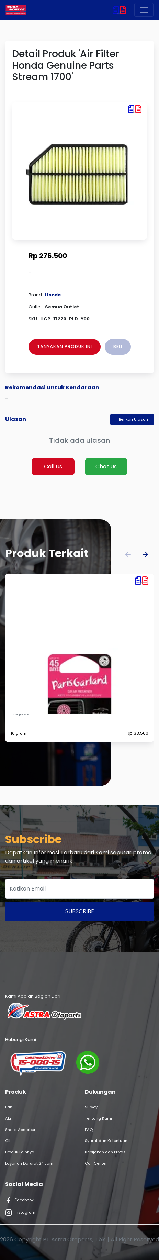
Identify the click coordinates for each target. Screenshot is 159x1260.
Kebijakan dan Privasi (106, 1152)
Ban (8, 1107)
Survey (91, 1107)
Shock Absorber (20, 1129)
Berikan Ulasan (133, 419)
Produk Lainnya (19, 1152)
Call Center (96, 1163)
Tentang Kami (98, 1118)
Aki (8, 1118)
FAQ (89, 1129)
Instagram (20, 1212)
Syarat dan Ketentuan (106, 1140)
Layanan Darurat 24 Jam (29, 1163)
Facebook (19, 1200)
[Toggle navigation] (144, 10)
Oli (7, 1140)
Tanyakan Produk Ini (64, 347)
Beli (117, 347)
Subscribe (79, 911)
